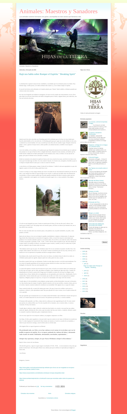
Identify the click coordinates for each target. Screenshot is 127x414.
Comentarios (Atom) (52, 398)
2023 (84, 256)
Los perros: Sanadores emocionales (95, 133)
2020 (84, 259)
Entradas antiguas (70, 393)
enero (86, 275)
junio (85, 270)
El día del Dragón (93, 157)
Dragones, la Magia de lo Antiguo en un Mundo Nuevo (98, 145)
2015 (84, 286)
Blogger (73, 410)
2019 (84, 261)
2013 (84, 291)
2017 (84, 281)
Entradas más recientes (27, 393)
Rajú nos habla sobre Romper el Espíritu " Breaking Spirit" (47, 74)
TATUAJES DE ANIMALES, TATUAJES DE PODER (96, 224)
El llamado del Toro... (95, 202)
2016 (84, 283)
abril (85, 273)
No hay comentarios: (47, 386)
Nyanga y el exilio (94, 191)
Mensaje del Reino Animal (96, 180)
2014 (84, 289)
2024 (84, 254)
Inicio (49, 393)
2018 (84, 278)
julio (85, 263)
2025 (84, 251)
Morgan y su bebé (94, 213)
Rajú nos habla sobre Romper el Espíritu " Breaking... (93, 266)
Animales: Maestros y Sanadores (58, 11)
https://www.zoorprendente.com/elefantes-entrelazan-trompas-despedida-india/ (41, 373)
